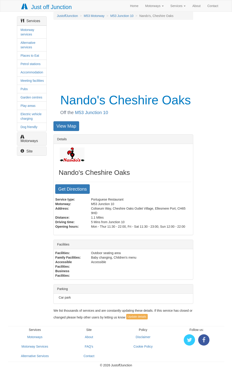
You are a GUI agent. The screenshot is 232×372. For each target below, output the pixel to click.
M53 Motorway (94, 16)
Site (27, 151)
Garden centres (31, 97)
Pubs (24, 89)
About (196, 6)
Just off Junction (47, 7)
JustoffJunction (67, 16)
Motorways (154, 6)
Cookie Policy (143, 346)
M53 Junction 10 (121, 16)
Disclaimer (143, 337)
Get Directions (72, 189)
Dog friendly (29, 127)
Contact (212, 6)
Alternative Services (35, 356)
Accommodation (32, 72)
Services (178, 6)
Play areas (28, 106)
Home (134, 6)
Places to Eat (30, 55)
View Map (66, 126)
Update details (137, 316)
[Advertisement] (122, 56)
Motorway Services (34, 346)
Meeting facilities (32, 80)
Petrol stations (31, 64)
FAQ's (89, 346)
